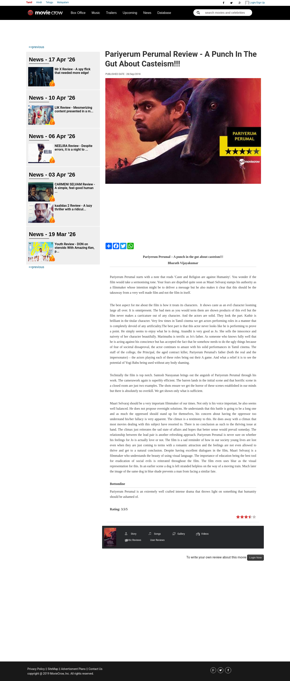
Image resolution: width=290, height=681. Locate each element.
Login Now (255, 557)
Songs (157, 533)
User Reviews (157, 540)
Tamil (29, 2)
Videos (205, 533)
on (238, 517)
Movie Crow (46, 14)
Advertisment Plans (73, 669)
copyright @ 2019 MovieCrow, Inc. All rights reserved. (60, 673)
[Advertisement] (101, 31)
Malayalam (63, 2)
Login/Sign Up (255, 3)
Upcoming (130, 12)
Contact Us (96, 669)
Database (164, 12)
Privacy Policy (36, 669)
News (147, 12)
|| (46, 669)
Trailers (111, 12)
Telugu (49, 2)
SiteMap (53, 669)
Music (96, 12)
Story (134, 533)
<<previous (36, 47)
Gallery (181, 533)
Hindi (39, 2)
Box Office (78, 12)
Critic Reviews (133, 540)
